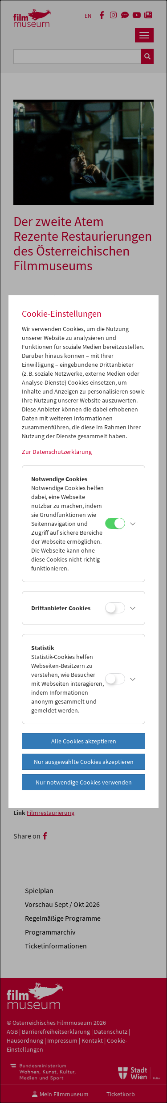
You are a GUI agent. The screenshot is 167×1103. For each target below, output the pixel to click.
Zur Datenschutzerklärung (57, 452)
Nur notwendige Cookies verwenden (84, 782)
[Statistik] (115, 678)
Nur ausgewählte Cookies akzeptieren (84, 762)
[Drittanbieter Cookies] (115, 607)
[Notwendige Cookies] (115, 523)
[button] (133, 523)
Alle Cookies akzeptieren (83, 741)
